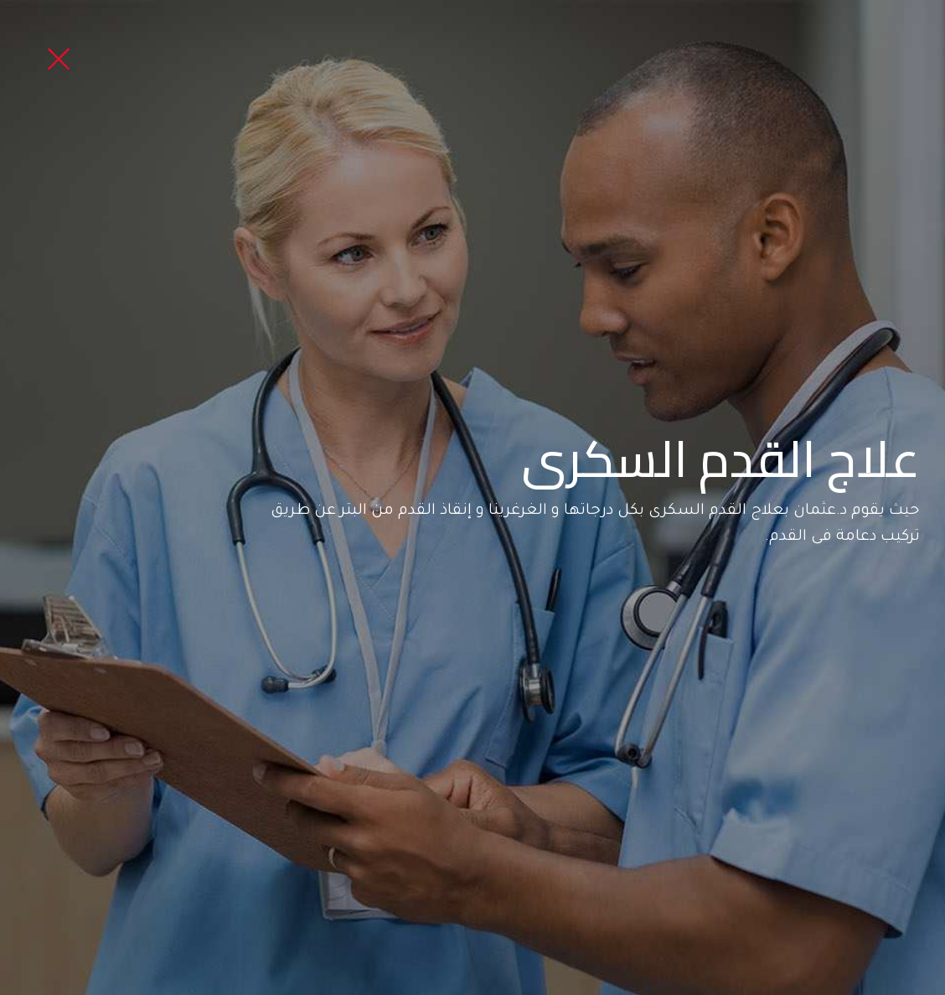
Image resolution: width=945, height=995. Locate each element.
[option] (472, 497)
